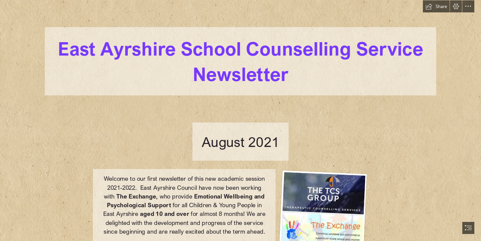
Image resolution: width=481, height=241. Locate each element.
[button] (436, 6)
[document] (240, 120)
